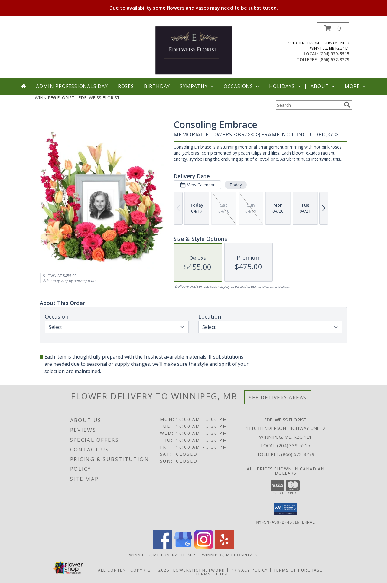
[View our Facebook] (162, 547)
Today (235, 185)
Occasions (242, 86)
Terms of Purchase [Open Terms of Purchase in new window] (298, 569)
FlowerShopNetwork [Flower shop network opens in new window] (198, 569)
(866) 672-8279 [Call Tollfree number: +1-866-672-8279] (297, 454)
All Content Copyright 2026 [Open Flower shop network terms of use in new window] (133, 569)
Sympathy (197, 86)
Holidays (285, 86)
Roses (126, 86)
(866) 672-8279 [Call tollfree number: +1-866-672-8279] (334, 59)
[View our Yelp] (224, 547)
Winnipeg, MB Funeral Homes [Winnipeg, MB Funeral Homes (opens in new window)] (163, 554)
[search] (347, 104)
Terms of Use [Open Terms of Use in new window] (212, 573)
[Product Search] (308, 105)
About (323, 86)
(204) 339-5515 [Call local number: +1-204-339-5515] (334, 54)
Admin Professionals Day (72, 86)
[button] (333, 28)
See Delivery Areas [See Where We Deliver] (278, 397)
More (356, 86)
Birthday (157, 86)
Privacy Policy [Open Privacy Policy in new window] (249, 569)
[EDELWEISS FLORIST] (193, 50)
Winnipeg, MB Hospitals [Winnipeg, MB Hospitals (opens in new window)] (230, 554)
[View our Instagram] (203, 547)
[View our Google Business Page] (183, 547)
